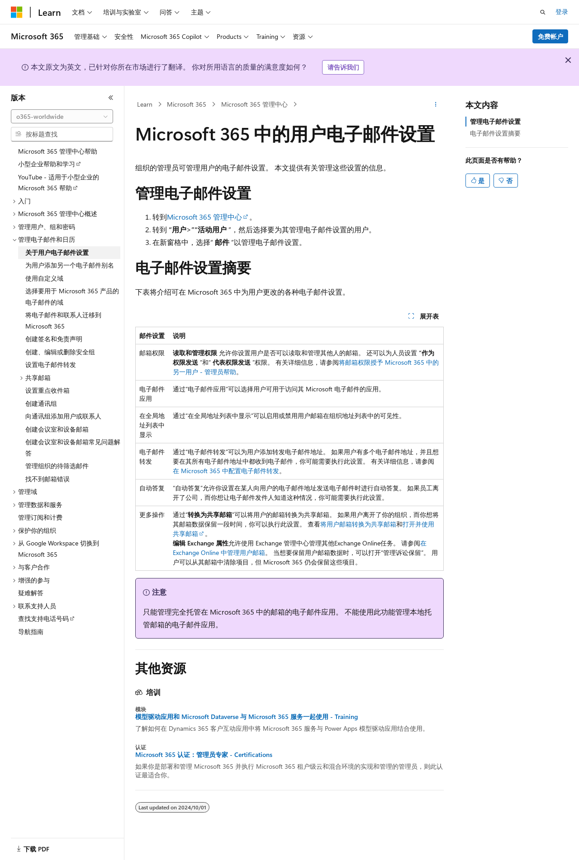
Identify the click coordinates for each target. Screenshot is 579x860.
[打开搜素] (543, 12)
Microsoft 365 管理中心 (254, 104)
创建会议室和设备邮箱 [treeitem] (57, 429)
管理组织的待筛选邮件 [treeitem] (57, 465)
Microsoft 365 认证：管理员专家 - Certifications (203, 755)
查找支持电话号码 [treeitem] (43, 618)
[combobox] (62, 116)
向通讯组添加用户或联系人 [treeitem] (63, 416)
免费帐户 (550, 36)
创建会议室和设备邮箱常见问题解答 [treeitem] (72, 447)
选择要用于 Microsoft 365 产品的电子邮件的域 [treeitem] (72, 296)
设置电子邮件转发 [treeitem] (50, 364)
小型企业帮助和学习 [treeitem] (46, 164)
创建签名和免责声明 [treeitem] (53, 338)
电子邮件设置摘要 (495, 133)
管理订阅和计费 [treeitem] (40, 517)
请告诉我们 (343, 67)
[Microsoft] (17, 12)
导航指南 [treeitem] (30, 631)
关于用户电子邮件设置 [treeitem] (57, 252)
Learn (144, 104)
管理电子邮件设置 (495, 121)
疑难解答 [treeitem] (30, 592)
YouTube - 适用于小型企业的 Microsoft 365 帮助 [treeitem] (58, 183)
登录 (561, 11)
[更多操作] (436, 104)
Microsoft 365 (186, 104)
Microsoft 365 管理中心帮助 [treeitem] (57, 151)
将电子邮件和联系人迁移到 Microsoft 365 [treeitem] (63, 320)
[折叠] (110, 97)
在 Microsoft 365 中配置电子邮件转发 (226, 470)
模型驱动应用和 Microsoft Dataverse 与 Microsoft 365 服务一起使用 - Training (246, 717)
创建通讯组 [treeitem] (41, 403)
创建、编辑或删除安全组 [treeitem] (60, 352)
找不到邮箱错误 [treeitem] (47, 479)
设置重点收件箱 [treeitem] (47, 390)
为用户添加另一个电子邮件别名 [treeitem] (69, 265)
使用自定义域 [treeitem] (44, 278)
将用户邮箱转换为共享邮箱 (358, 524)
